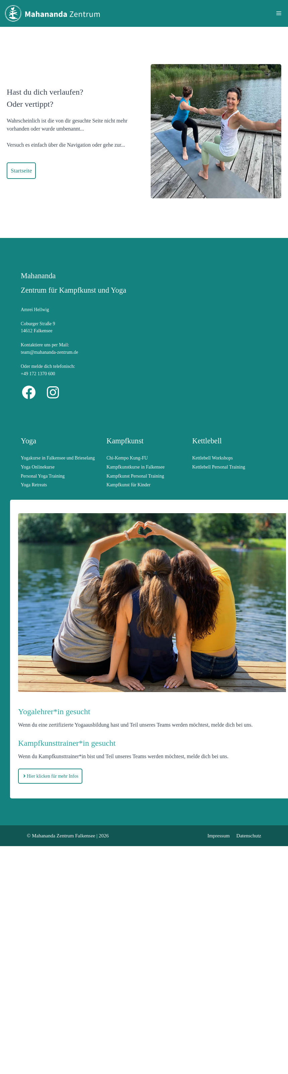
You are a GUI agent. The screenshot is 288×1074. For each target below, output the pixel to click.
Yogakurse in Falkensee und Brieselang (58, 457)
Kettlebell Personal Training (218, 467)
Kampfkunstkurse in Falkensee (135, 467)
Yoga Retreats (34, 484)
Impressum (218, 835)
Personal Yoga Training (43, 476)
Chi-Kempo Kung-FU (127, 457)
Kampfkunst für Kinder (128, 484)
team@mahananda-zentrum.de (49, 352)
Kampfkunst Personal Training (135, 476)
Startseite (21, 170)
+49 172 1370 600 (38, 373)
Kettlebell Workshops (212, 457)
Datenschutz (248, 835)
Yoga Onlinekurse (38, 467)
